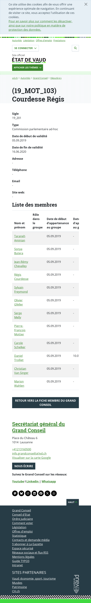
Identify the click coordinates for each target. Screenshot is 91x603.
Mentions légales (23, 557)
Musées (17, 583)
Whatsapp (49, 481)
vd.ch (15, 78)
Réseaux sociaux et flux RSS (30, 553)
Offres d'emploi (44, 40)
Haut (72, 502)
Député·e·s (55, 78)
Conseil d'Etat (21, 515)
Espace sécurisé (22, 548)
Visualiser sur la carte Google (31, 458)
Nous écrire (23, 466)
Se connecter (25, 48)
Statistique (19, 536)
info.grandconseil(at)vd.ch (29, 453)
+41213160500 (21, 449)
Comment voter (22, 523)
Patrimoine (19, 587)
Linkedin (32, 481)
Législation (28, 40)
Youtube (18, 481)
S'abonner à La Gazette (27, 544)
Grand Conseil (40, 78)
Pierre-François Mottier (19, 330)
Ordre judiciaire (22, 519)
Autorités (17, 40)
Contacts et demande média (31, 540)
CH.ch (16, 591)
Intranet (17, 565)
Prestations (59, 40)
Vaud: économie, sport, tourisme (34, 579)
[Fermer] (86, 4)
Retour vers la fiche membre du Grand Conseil (45, 403)
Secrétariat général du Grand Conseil (38, 427)
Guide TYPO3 (20, 561)
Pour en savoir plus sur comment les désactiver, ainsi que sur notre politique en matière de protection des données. (40, 25)
